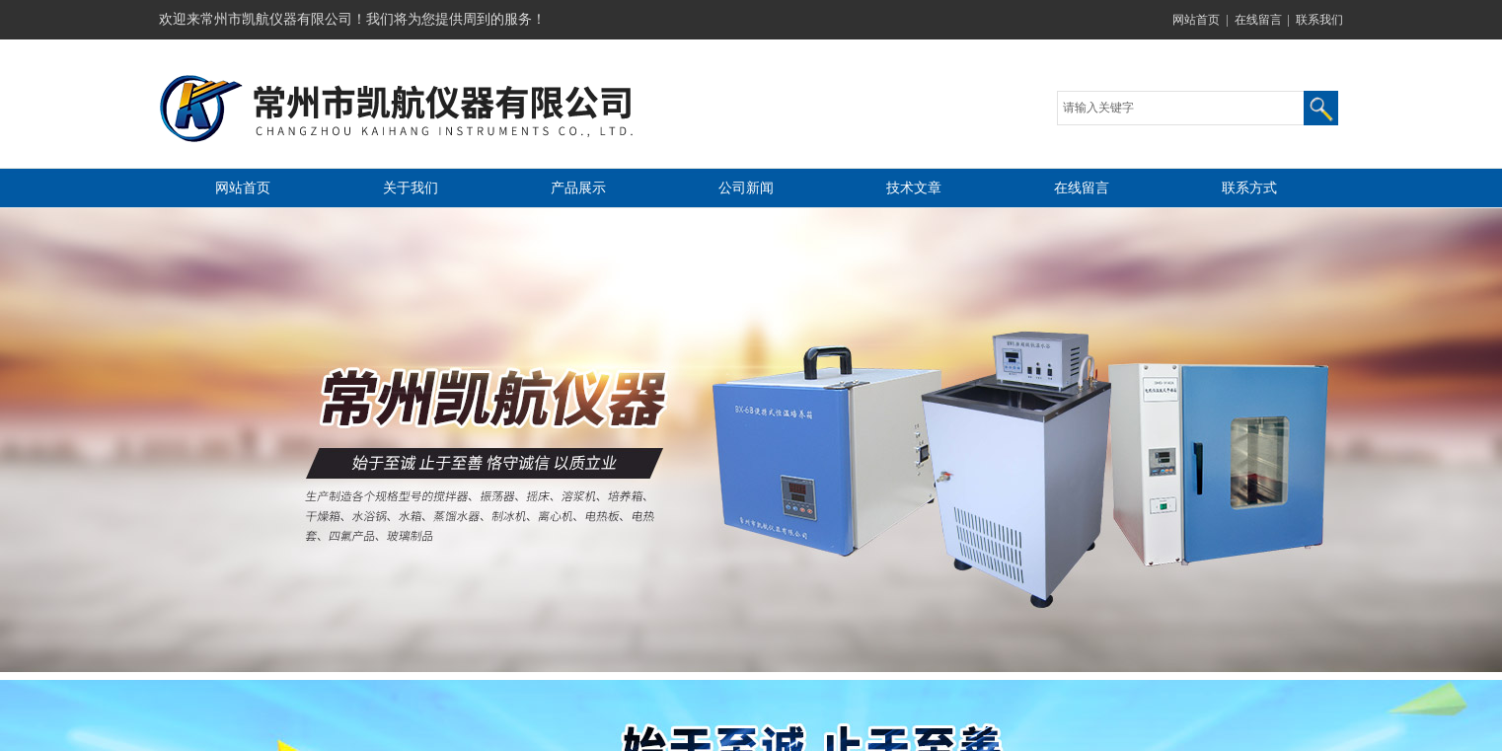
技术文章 (913, 188)
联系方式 (1249, 188)
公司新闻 (746, 188)
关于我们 (410, 188)
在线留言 (1258, 20)
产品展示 (578, 188)
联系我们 (1319, 20)
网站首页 (1196, 20)
